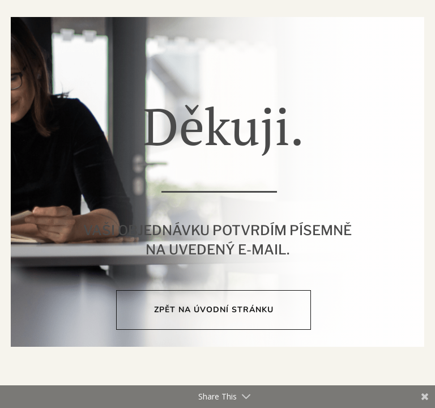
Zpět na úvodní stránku (214, 309)
